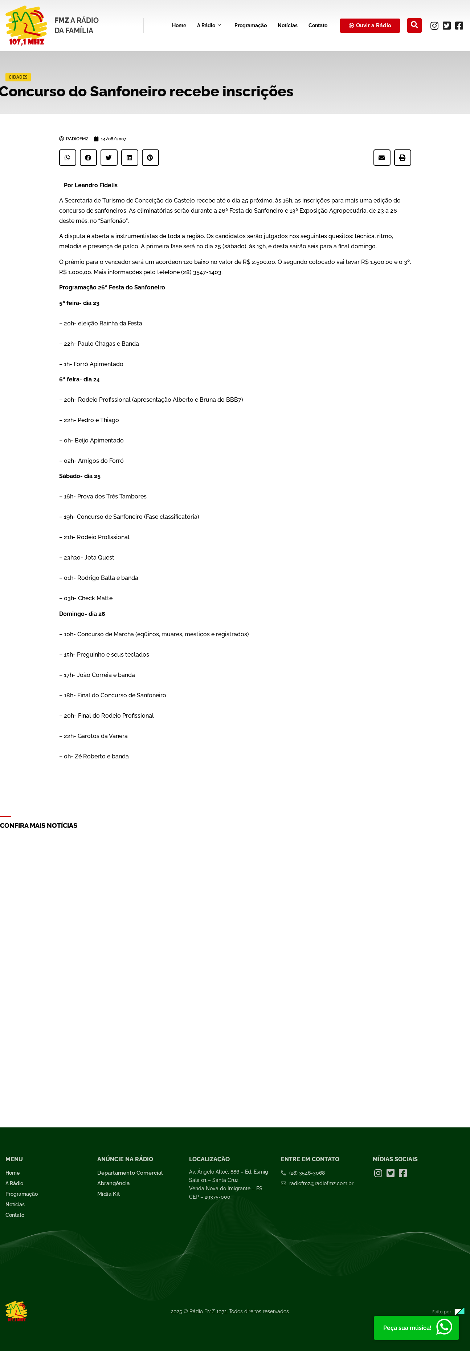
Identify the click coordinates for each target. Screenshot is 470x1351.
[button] (67, 157)
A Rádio (209, 26)
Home (179, 25)
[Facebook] (459, 25)
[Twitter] (446, 25)
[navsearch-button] (414, 25)
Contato (317, 25)
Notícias (288, 25)
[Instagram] (434, 25)
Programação (250, 25)
